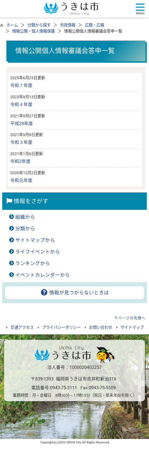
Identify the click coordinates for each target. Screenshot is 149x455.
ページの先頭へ (131, 318)
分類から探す (39, 25)
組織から (25, 217)
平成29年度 (21, 123)
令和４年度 (21, 104)
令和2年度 (20, 161)
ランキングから (32, 263)
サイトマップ (132, 327)
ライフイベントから (37, 252)
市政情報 (67, 25)
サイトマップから (35, 240)
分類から (25, 228)
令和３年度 (21, 142)
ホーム (12, 25)
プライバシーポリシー (61, 327)
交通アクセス (22, 327)
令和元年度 (21, 180)
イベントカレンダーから (42, 275)
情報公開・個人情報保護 (33, 31)
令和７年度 (21, 85)
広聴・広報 (94, 25)
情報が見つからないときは (74, 292)
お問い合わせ (100, 327)
